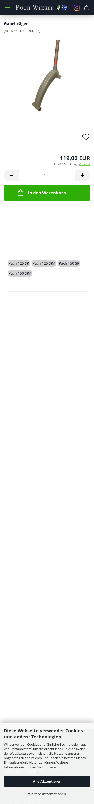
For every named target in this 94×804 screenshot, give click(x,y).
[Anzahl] (47, 175)
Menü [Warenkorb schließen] (7, 7)
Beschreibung (27, 245)
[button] (11, 175)
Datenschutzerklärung (20, 771)
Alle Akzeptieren (47, 781)
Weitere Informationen (47, 794)
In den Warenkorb (41, 192)
